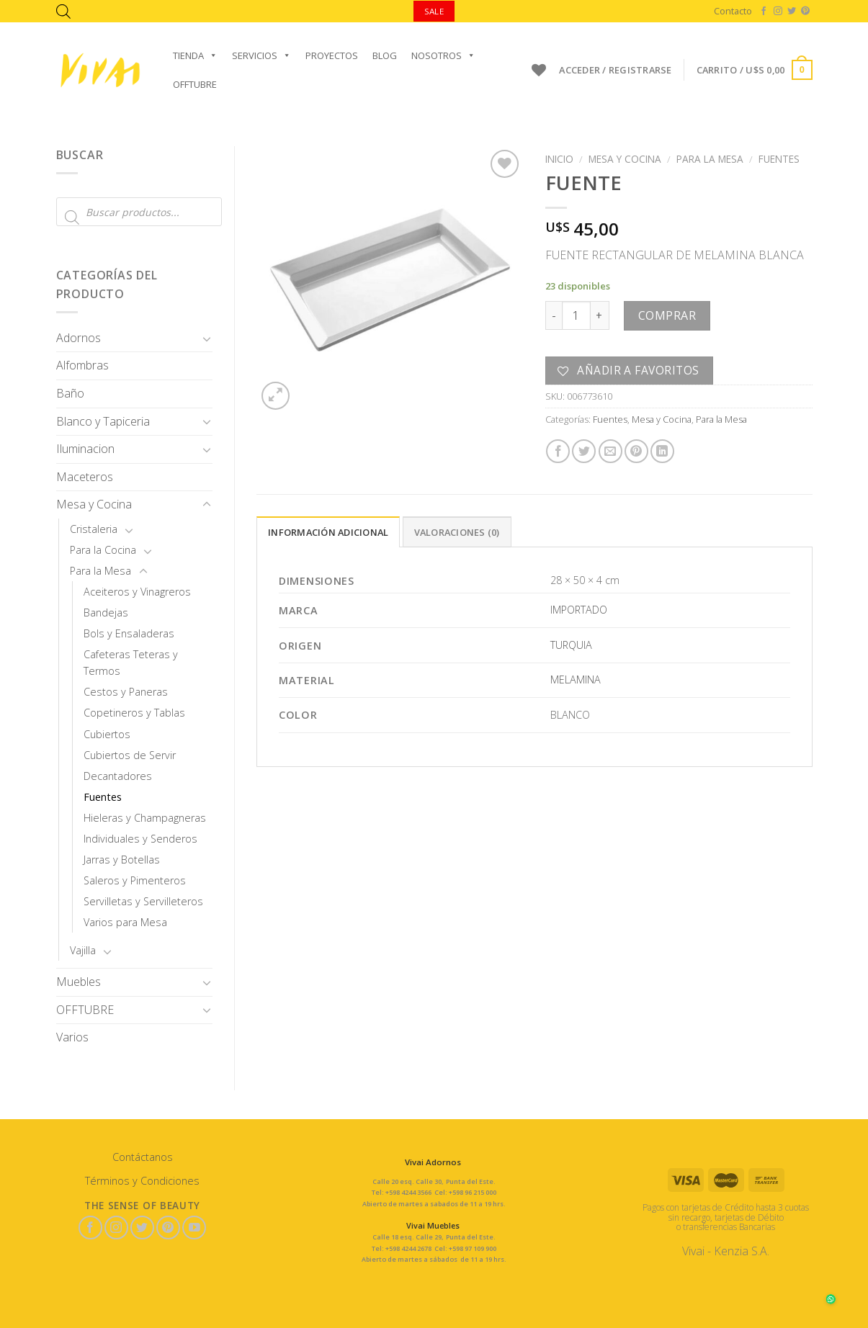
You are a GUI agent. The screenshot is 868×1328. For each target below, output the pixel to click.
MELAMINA (575, 679)
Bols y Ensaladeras (129, 633)
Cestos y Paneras (126, 692)
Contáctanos (142, 1157)
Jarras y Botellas (122, 859)
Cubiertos (107, 734)
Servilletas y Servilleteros (143, 901)
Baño (70, 393)
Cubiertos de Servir (130, 755)
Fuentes (103, 797)
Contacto (733, 10)
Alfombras (82, 365)
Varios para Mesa (125, 922)
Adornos (78, 338)
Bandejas (106, 612)
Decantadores (118, 776)
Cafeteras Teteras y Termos (131, 662)
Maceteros (84, 477)
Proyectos (331, 55)
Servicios (261, 55)
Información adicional (328, 532)
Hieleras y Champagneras (145, 818)
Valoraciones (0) (457, 532)
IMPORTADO (578, 609)
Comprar (667, 315)
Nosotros (443, 55)
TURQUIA (571, 645)
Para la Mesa (100, 571)
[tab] (328, 531)
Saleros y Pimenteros (135, 880)
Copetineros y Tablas (134, 712)
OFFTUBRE (195, 84)
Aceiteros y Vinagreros (137, 591)
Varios (72, 1037)
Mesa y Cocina (94, 504)
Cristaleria (93, 529)
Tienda (195, 55)
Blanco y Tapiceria (103, 421)
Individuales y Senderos (140, 838)
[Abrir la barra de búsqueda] (63, 11)
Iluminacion (85, 449)
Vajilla (83, 950)
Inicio (559, 159)
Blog (384, 55)
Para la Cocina (103, 550)
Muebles (78, 982)
